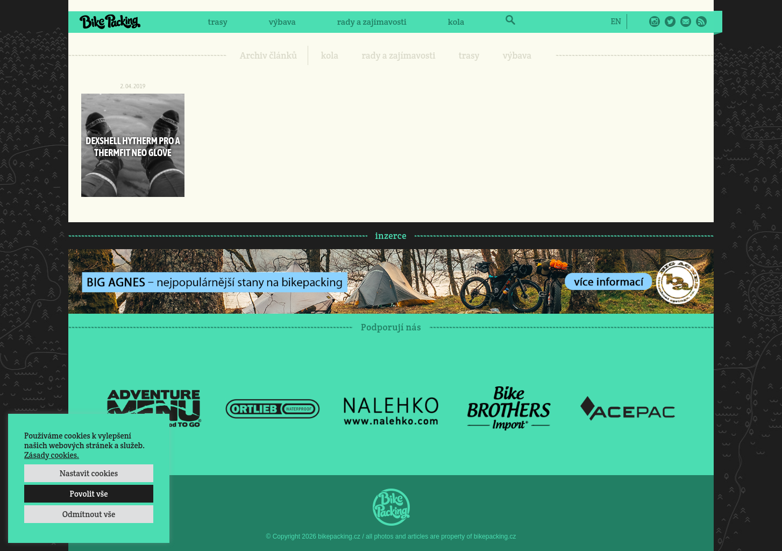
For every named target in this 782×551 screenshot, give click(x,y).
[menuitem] (615, 21)
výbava (282, 21)
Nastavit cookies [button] (89, 473)
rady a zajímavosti (372, 21)
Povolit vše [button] (88, 494)
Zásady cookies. (51, 455)
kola (456, 21)
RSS (701, 21)
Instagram (654, 21)
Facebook (639, 21)
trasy (217, 21)
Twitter (670, 21)
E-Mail (685, 21)
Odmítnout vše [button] (89, 514)
